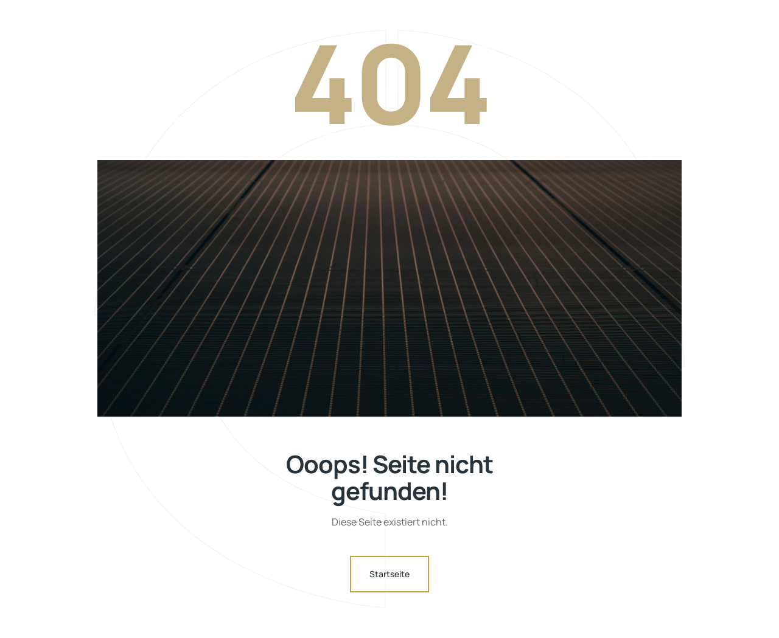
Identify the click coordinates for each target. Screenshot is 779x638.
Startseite (389, 574)
